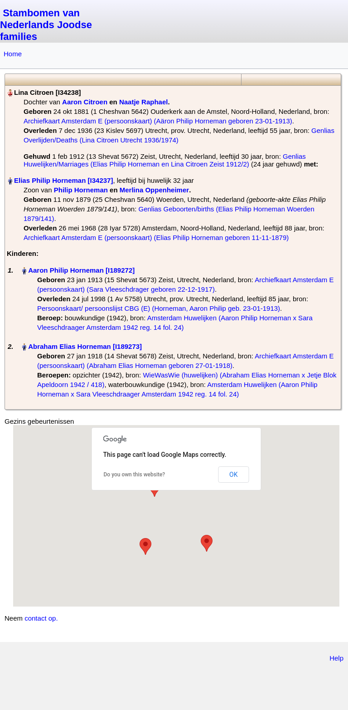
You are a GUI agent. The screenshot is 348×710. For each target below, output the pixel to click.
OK (233, 474)
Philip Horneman (81, 190)
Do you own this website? (134, 474)
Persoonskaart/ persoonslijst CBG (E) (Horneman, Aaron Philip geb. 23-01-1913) (158, 308)
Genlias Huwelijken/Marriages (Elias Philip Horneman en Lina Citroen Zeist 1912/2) (165, 160)
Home (13, 54)
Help (336, 658)
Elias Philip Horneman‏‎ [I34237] (63, 180)
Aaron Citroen (84, 102)
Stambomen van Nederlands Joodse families (46, 24)
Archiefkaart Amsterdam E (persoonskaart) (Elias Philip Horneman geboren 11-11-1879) (156, 237)
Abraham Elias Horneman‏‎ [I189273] (85, 346)
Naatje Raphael (143, 102)
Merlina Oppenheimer (154, 190)
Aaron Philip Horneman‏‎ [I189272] (81, 270)
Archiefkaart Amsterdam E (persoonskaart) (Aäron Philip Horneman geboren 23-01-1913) (158, 121)
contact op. (41, 618)
